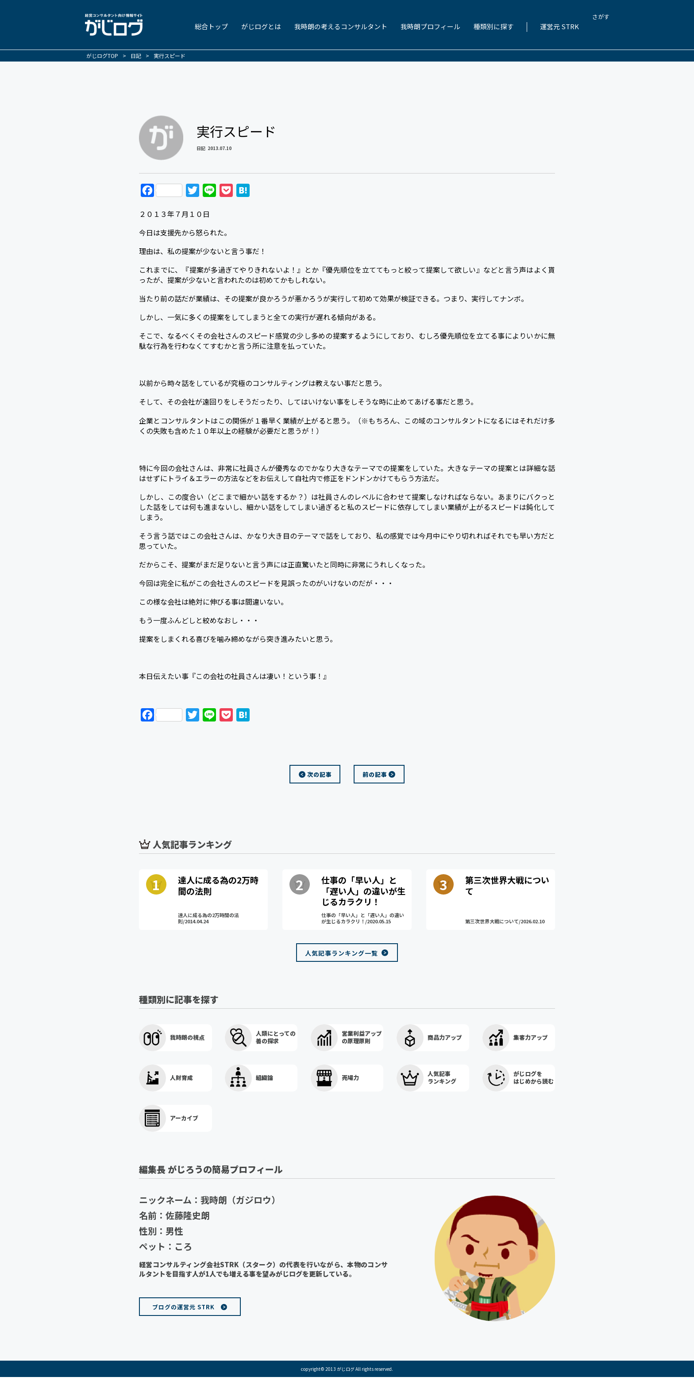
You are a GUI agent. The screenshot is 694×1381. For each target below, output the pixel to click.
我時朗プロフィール (430, 26)
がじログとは (261, 26)
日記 (201, 148)
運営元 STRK (559, 26)
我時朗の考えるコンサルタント (340, 26)
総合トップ (211, 26)
